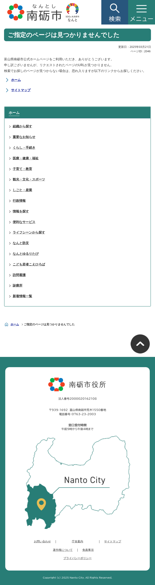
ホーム (16, 80)
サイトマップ (20, 90)
